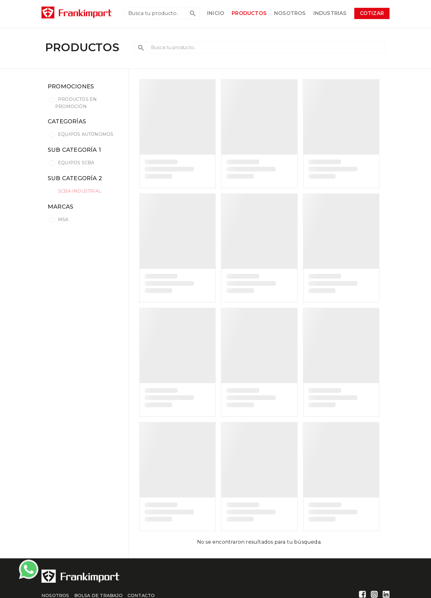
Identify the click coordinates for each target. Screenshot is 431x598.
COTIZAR (372, 13)
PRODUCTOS (249, 13)
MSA (63, 219)
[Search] (155, 13)
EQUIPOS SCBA (76, 163)
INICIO (215, 13)
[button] (193, 13)
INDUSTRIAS (330, 13)
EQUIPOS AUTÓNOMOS (85, 134)
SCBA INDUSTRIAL (79, 191)
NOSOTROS (290, 13)
